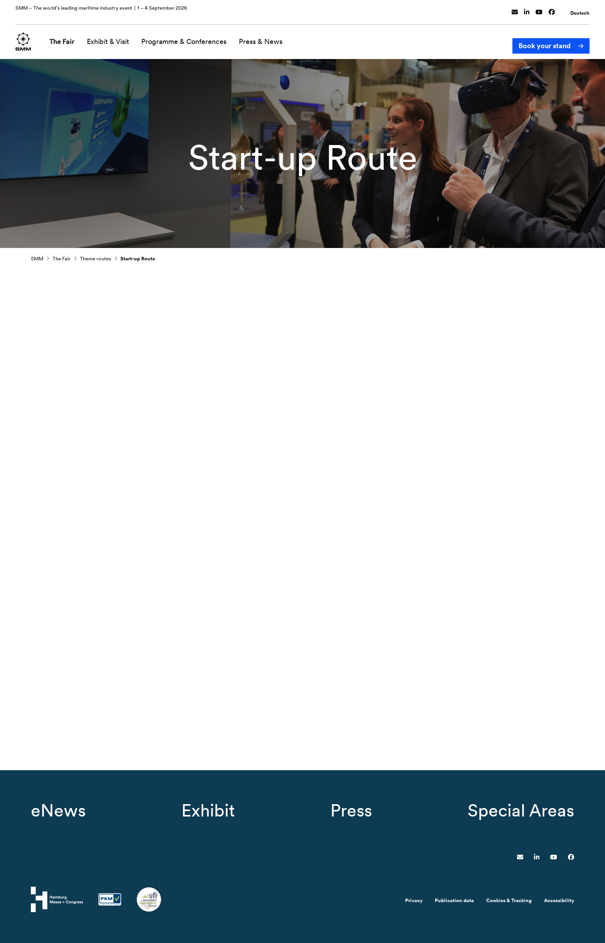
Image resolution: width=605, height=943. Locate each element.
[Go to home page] (25, 37)
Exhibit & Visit (113, 38)
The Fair (66, 38)
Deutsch (580, 9)
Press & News (265, 38)
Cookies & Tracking (509, 900)
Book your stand (545, 38)
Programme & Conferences (189, 38)
